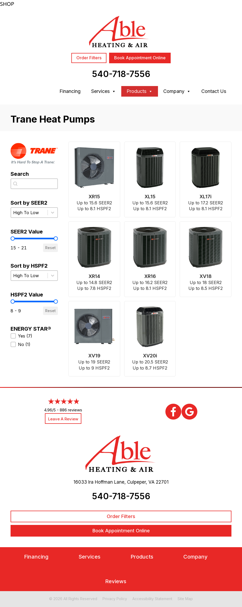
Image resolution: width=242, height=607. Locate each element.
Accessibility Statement (152, 598)
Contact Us (213, 91)
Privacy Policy (115, 598)
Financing (70, 91)
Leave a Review (63, 418)
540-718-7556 (121, 74)
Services (103, 91)
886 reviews (71, 409)
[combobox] (34, 183)
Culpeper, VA (141, 482)
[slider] (13, 238)
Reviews (115, 581)
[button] (34, 336)
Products (140, 91)
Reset (50, 247)
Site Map (185, 598)
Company (177, 91)
